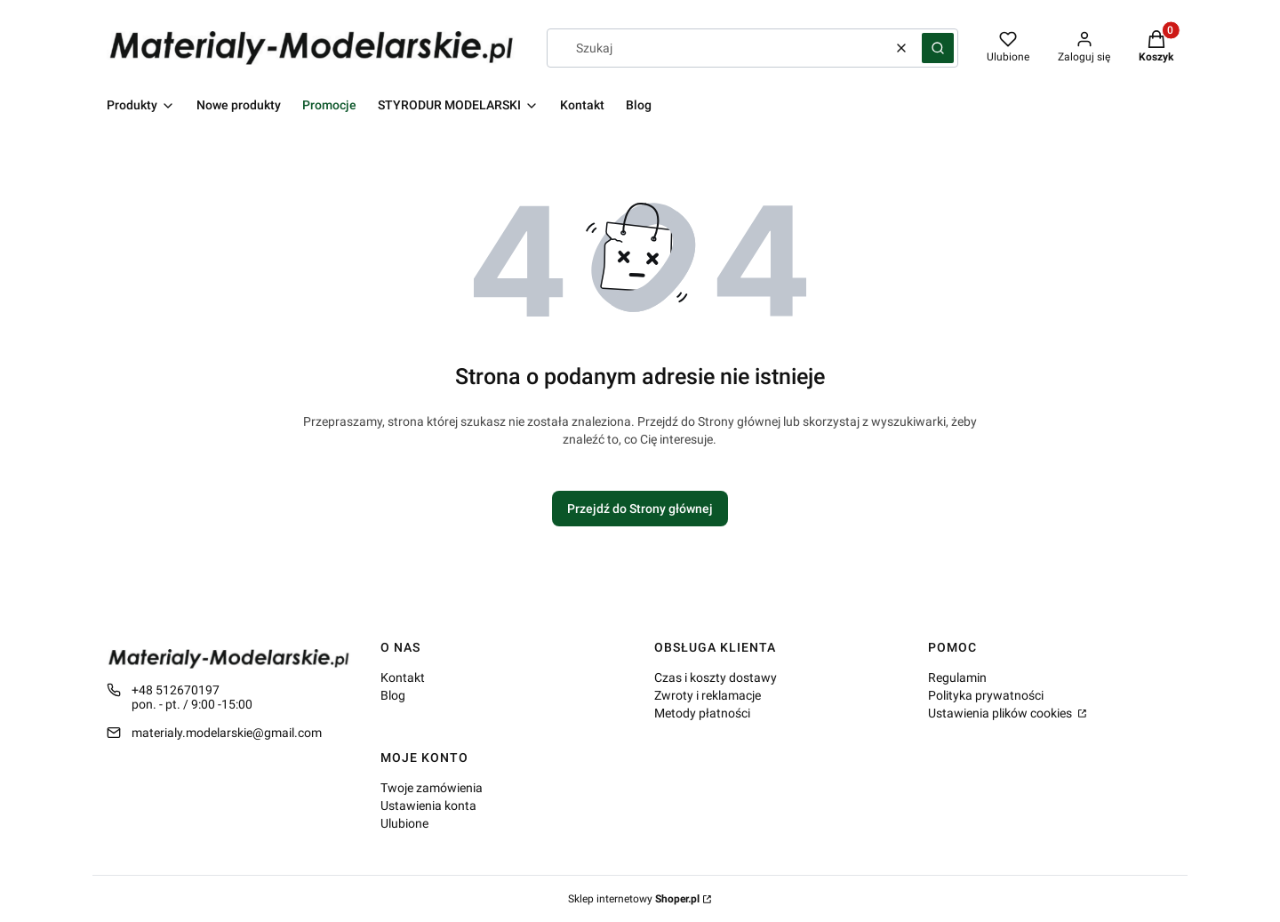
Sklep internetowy (634, 899)
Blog (392, 695)
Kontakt (402, 677)
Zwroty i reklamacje (707, 695)
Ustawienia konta (428, 805)
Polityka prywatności (986, 695)
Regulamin (957, 677)
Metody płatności (702, 713)
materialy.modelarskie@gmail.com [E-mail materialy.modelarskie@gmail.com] (227, 733)
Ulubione (404, 823)
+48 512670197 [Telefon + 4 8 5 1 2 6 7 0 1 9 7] (176, 690)
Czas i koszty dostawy (715, 677)
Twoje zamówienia (431, 788)
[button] (938, 48)
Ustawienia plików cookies (1001, 713)
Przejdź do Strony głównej (640, 508)
